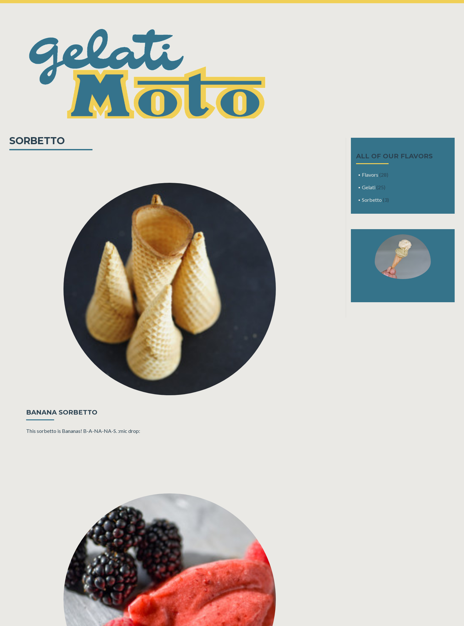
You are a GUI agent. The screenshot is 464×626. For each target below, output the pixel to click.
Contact (156, 9)
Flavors (370, 175)
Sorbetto (372, 200)
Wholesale (130, 9)
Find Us (62, 9)
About (107, 9)
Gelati (368, 187)
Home (11, 9)
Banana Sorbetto (61, 412)
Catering (85, 9)
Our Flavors (36, 9)
